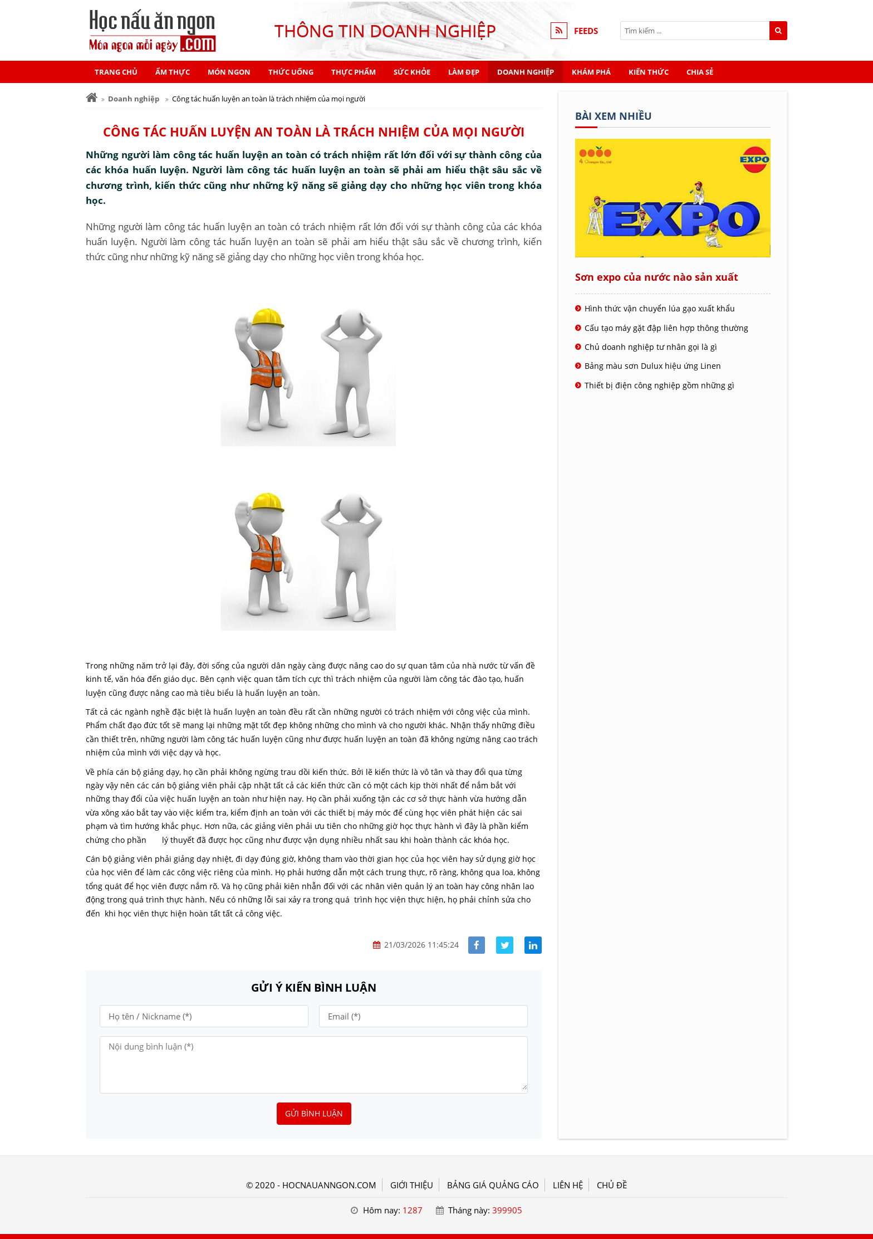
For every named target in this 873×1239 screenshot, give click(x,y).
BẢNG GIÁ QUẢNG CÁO (493, 1185)
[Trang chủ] (91, 97)
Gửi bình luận (314, 1113)
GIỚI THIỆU (411, 1185)
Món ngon (229, 72)
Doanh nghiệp (525, 72)
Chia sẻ (699, 72)
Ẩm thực (172, 72)
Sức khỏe (412, 72)
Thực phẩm (353, 72)
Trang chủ (116, 72)
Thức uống (290, 72)
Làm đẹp (463, 72)
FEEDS (586, 30)
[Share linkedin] (533, 945)
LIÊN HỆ (568, 1185)
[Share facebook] (476, 945)
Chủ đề (612, 1185)
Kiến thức (649, 72)
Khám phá (591, 72)
